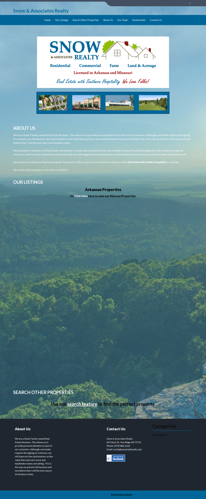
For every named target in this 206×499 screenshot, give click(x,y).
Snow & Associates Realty (41, 11)
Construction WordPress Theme (92, 494)
